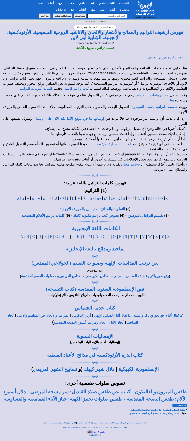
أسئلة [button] (51, 3)
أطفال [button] (82, 9)
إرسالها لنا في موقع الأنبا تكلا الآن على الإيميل (69, 118)
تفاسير (129, 423)
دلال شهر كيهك (99, 369)
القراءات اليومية (120, 423)
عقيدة (95, 423)
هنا (172, 100)
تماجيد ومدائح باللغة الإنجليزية (95, 249)
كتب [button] (92, 3)
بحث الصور (45, 16)
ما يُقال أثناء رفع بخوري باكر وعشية (157, 315)
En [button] (73, 9)
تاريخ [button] (60, 3)
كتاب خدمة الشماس (95, 308)
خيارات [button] (61, 9)
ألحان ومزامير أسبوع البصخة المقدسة (80, 322)
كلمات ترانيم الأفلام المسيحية (43, 215)
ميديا (54, 423)
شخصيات (80, 423)
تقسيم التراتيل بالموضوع (145, 215)
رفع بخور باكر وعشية (154, 276)
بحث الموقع (80, 16)
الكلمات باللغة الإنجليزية (96, 228)
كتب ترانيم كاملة (77, 88)
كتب (86, 423)
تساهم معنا (132, 164)
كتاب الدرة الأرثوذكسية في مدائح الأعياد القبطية (95, 355)
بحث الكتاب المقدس (62, 16)
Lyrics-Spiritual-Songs (100, 21)
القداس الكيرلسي (98, 276)
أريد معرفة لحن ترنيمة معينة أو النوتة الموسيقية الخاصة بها (154, 413)
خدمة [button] (40, 3)
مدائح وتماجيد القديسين (150, 95)
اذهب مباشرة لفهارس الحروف (165, 57)
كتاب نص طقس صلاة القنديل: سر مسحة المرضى (80, 391)
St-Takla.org (86, 21)
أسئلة (106, 423)
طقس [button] (81, 3)
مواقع (45, 423)
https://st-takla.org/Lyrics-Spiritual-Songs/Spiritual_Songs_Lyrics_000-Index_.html (95, 427)
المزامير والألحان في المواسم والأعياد (43, 315)
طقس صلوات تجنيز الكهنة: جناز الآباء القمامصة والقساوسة (62, 399)
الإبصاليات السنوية (95, 336)
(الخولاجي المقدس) (51, 263)
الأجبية (111, 423)
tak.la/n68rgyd (94, 435)
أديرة (68, 423)
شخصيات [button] (125, 9)
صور (50, 423)
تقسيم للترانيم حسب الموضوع (154, 107)
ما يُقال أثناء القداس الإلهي (112, 315)
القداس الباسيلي (125, 276)
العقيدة (126, 144)
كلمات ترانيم (61, 423)
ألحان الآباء (116, 322)
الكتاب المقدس (141, 423)
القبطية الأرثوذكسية (105, 144)
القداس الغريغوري (69, 276)
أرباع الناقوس (81, 315)
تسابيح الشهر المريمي (55, 369)
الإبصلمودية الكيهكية (138, 369)
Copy (90, 432)
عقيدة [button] (71, 3)
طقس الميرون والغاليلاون (161, 391)
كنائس (74, 423)
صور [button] (102, 9)
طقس (101, 423)
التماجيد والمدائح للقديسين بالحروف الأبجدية (92, 209)
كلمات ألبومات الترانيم (36, 88)
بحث (134, 423)
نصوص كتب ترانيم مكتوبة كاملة (96, 215)
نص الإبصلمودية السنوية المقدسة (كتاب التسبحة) (95, 289)
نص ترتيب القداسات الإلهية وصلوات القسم (115, 263)
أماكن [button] (112, 9)
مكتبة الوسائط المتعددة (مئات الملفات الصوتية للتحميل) (158, 410)
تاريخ (90, 423)
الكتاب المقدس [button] (106, 3)
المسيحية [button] (124, 3)
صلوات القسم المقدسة (37, 276)
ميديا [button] (92, 9)
